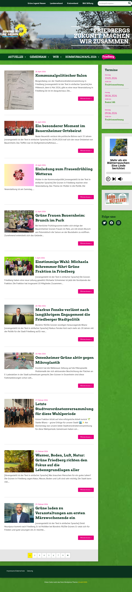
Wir (57, 56)
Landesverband (56, 3)
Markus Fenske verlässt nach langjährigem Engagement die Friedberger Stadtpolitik (62, 315)
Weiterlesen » (86, 98)
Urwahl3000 (82, 582)
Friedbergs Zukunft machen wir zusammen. (102, 36)
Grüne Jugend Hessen (37, 3)
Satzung (30, 571)
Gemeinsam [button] (39, 56)
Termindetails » (117, 80)
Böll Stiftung (88, 3)
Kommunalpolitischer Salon (61, 75)
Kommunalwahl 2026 (82, 56)
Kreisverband (72, 3)
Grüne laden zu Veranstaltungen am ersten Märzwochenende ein (60, 513)
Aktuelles (17, 56)
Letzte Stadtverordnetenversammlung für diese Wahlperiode (64, 409)
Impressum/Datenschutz (16, 571)
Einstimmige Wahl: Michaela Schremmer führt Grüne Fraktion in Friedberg (61, 267)
